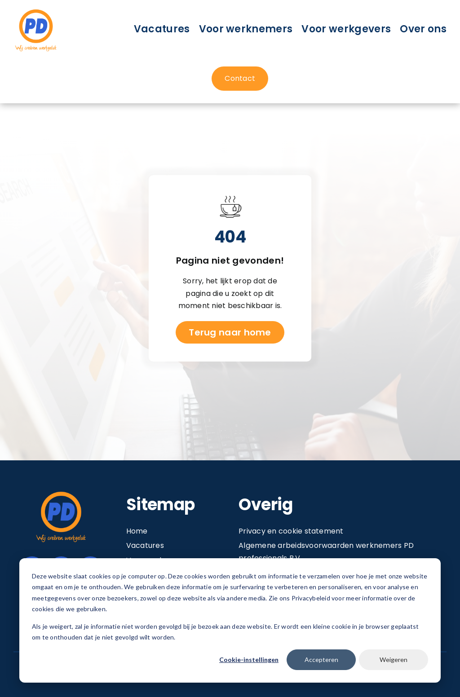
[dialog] (230, 620)
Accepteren (321, 659)
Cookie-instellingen (249, 659)
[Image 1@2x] (35, 10)
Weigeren (393, 659)
